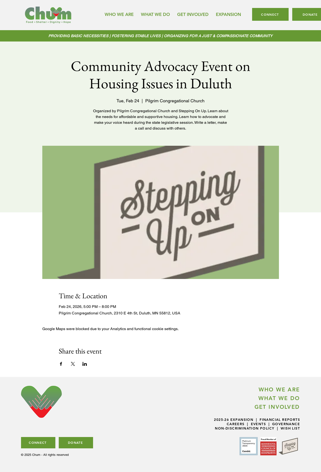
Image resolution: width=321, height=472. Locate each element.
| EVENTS (255, 424)
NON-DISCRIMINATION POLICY (244, 428)
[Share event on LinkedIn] (84, 364)
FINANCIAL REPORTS (280, 419)
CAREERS (236, 424)
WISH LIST (290, 428)
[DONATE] (76, 442)
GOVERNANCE (286, 424)
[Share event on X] (73, 364)
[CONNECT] (270, 14)
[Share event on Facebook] (61, 364)
